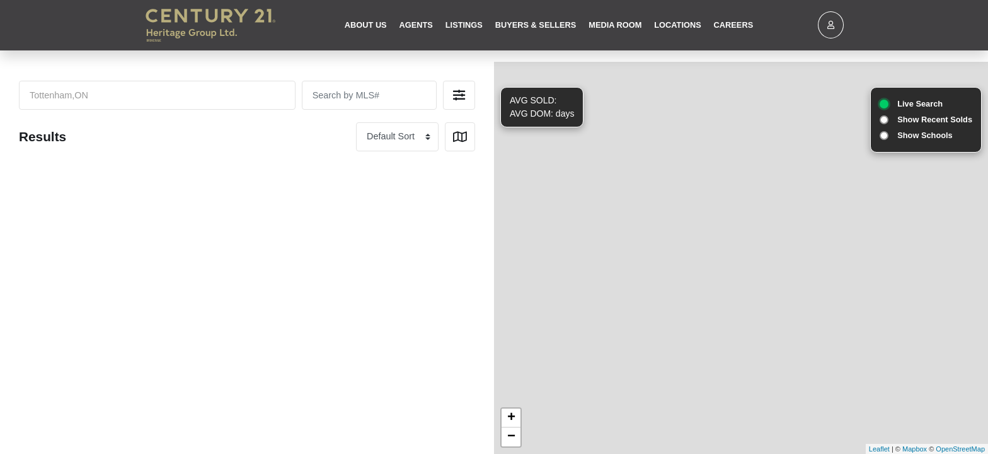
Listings (464, 25)
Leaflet (879, 449)
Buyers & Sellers (536, 25)
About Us (366, 25)
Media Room (615, 25)
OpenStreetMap (960, 449)
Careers (734, 25)
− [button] (511, 437)
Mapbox (914, 449)
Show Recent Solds (934, 119)
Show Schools (924, 135)
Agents (416, 25)
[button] (459, 95)
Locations (677, 25)
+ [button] (511, 418)
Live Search (920, 103)
